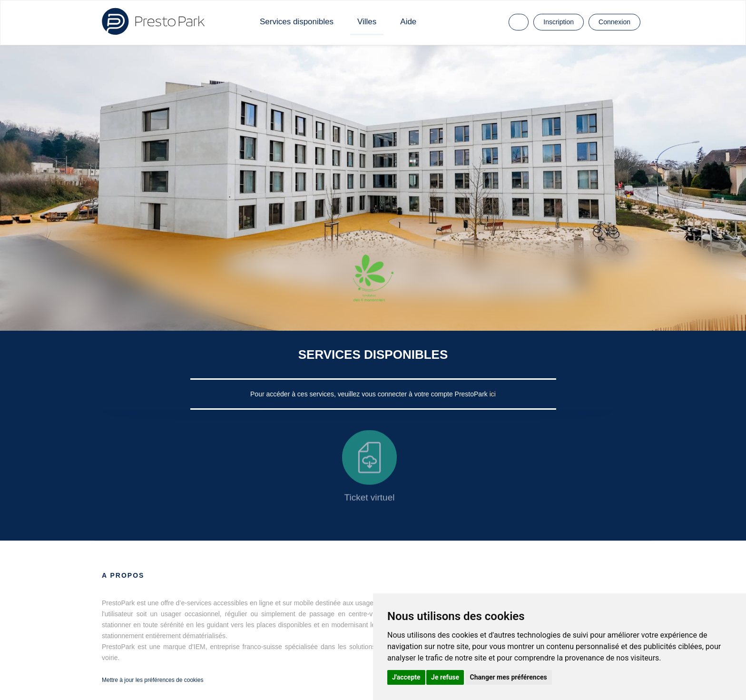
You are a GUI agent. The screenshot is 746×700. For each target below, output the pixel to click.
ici (493, 394)
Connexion (614, 22)
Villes (366, 21)
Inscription (558, 22)
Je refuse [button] (445, 677)
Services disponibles (297, 21)
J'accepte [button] (406, 677)
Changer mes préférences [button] (508, 677)
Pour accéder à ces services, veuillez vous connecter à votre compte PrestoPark (370, 394)
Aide (408, 21)
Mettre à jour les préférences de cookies (152, 680)
